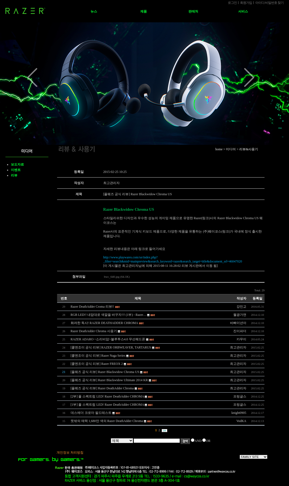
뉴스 (94, 11)
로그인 (232, 3)
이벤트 (16, 170)
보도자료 (17, 164)
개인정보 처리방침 (70, 452)
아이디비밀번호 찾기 (269, 3)
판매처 (193, 11)
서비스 (243, 11)
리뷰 (14, 175)
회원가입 (246, 3)
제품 (143, 11)
